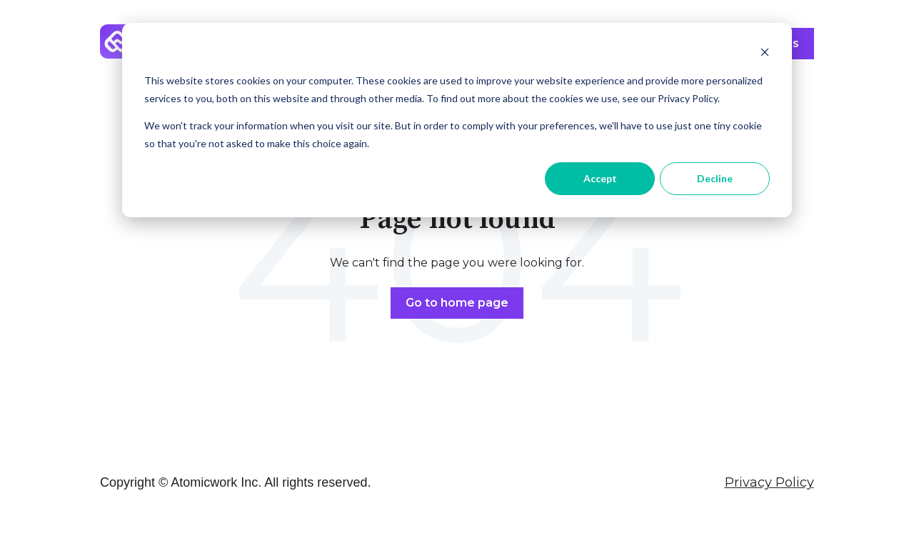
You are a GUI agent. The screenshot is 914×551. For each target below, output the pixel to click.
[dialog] (457, 120)
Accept (600, 178)
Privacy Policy (769, 482)
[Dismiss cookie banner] (765, 54)
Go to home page (457, 302)
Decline (715, 178)
